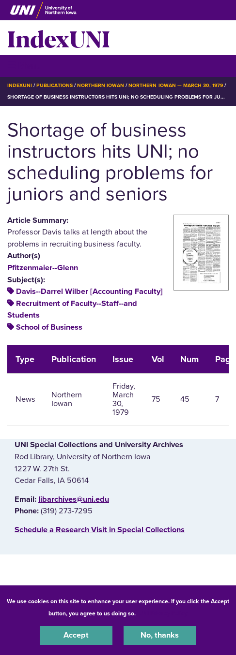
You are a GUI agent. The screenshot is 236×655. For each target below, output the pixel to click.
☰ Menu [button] (24, 65)
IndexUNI (58, 37)
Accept (76, 635)
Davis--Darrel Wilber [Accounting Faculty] (89, 291)
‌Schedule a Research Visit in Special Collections (100, 530)
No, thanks (160, 635)
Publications (54, 85)
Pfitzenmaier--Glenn (42, 268)
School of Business (49, 327)
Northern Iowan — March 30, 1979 (175, 85)
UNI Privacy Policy (163, 613)
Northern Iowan (100, 85)
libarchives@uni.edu (73, 499)
